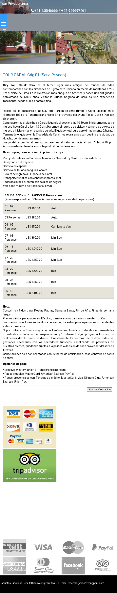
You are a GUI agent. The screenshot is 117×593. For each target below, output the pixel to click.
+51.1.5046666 (44, 10)
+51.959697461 (72, 10)
